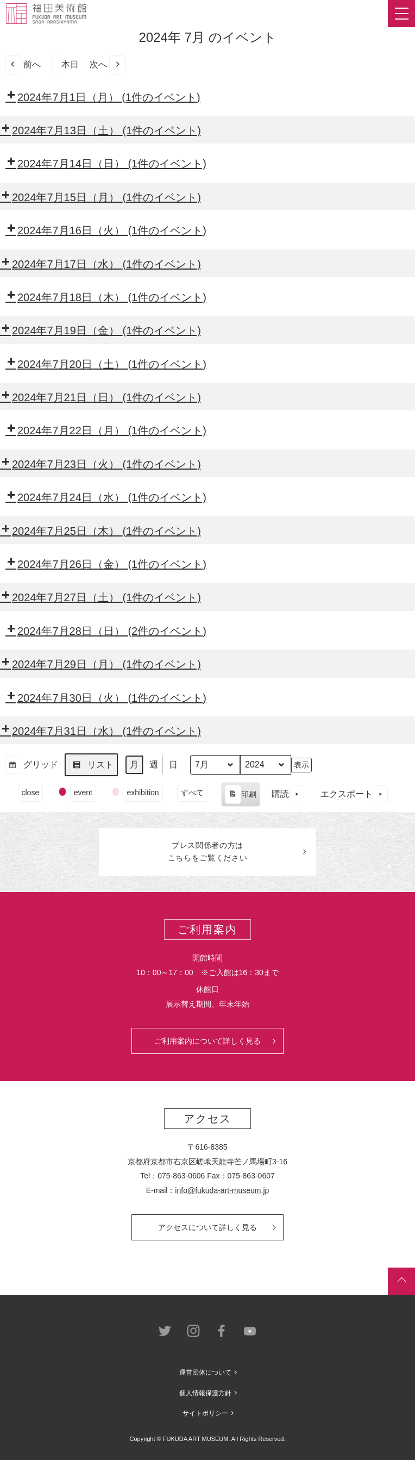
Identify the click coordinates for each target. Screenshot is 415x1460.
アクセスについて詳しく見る (207, 1227)
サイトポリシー (205, 1413)
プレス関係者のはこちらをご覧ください (208, 852)
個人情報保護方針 (205, 1393)
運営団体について (205, 1372)
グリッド (31, 766)
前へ (23, 64)
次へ (107, 64)
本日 (65, 64)
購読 (288, 794)
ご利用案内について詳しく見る (207, 1041)
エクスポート (354, 794)
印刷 (240, 796)
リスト (91, 766)
